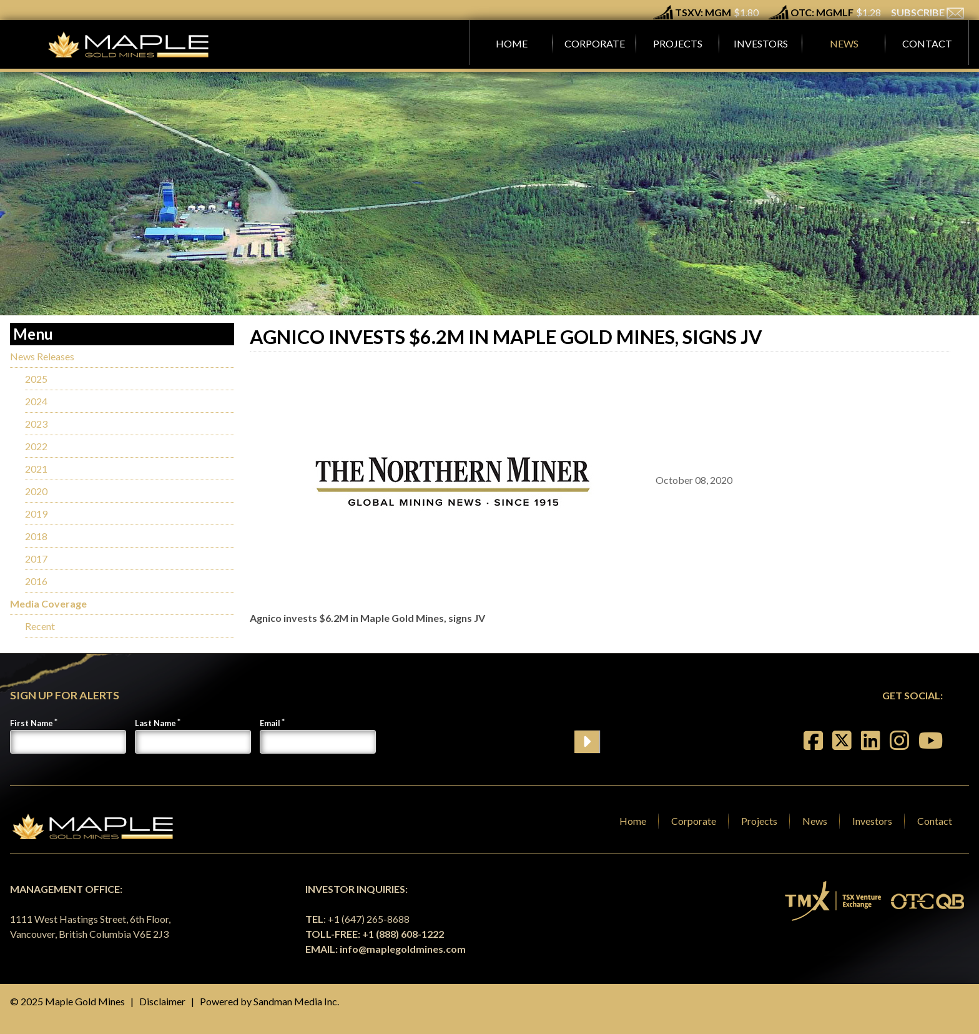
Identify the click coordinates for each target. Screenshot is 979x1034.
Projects (759, 821)
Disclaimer (162, 1001)
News (814, 821)
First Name (31, 723)
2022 (36, 446)
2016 (36, 581)
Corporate (693, 821)
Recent (40, 626)
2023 (36, 424)
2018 (36, 536)
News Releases (42, 356)
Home (632, 821)
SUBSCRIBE (927, 12)
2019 (36, 513)
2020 (36, 491)
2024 (36, 401)
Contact (934, 821)
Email (270, 723)
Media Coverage (48, 603)
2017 (36, 558)
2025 (36, 379)
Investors (872, 821)
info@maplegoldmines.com (403, 949)
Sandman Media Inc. (296, 1001)
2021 (36, 469)
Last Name (155, 723)
